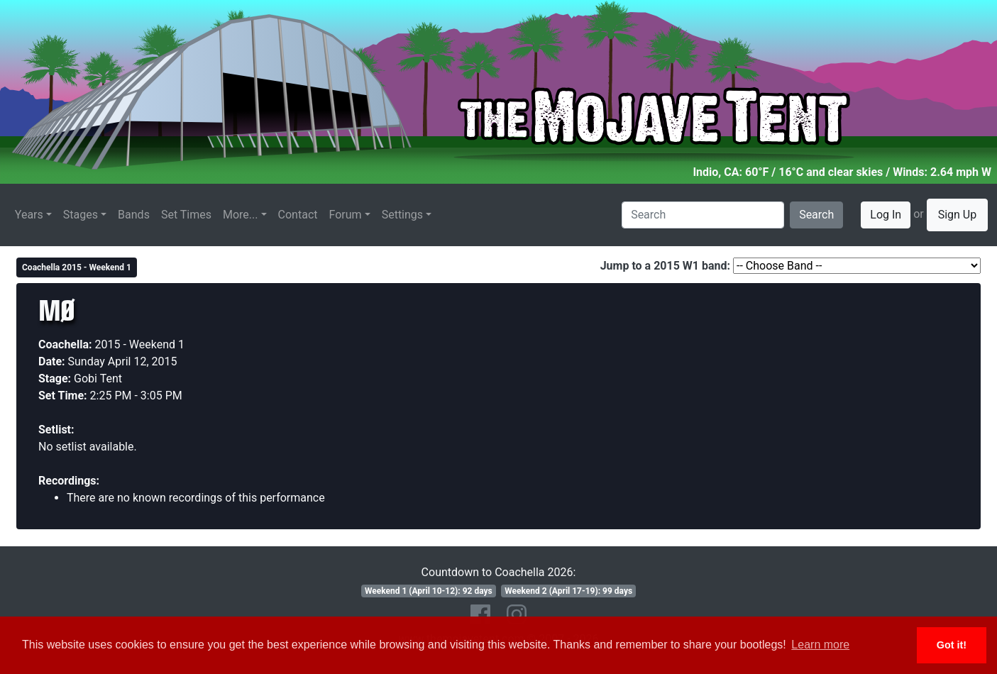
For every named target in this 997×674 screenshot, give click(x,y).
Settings (402, 214)
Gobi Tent (98, 378)
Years (29, 214)
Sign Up (957, 214)
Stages (80, 214)
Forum (345, 214)
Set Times (186, 214)
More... (240, 214)
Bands (134, 214)
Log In (885, 214)
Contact (298, 214)
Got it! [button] (951, 645)
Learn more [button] (820, 645)
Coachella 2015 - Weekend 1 (76, 267)
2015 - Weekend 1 (140, 344)
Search (816, 214)
